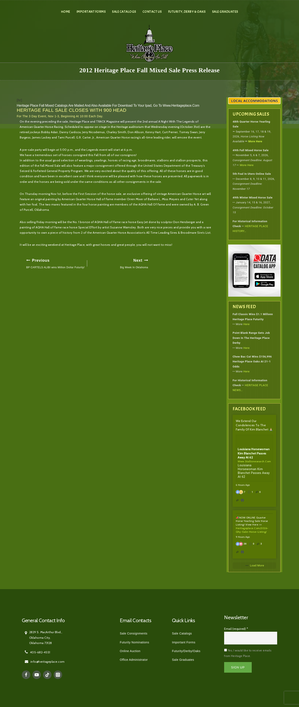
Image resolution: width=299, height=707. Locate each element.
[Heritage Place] (150, 43)
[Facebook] (26, 675)
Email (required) (236, 629)
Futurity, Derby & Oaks (187, 12)
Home (65, 12)
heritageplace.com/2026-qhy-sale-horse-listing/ (252, 530)
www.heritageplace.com (181, 105)
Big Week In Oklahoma (119, 263)
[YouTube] (36, 675)
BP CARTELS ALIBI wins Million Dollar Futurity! (55, 263)
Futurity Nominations (134, 642)
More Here (255, 141)
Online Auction (130, 651)
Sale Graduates (225, 12)
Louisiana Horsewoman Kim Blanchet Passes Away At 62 (254, 453)
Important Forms (91, 12)
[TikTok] (47, 675)
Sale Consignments (133, 633)
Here (246, 324)
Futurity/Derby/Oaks (186, 651)
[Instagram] (58, 675)
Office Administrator (134, 659)
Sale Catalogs (124, 12)
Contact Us (152, 12)
